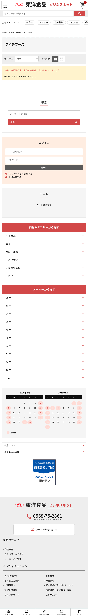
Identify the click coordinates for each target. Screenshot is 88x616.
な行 (8, 329)
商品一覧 (8, 549)
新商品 (29, 22)
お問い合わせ (61, 612)
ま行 (8, 346)
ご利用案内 (9, 585)
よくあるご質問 (11, 451)
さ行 (8, 314)
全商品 (5, 32)
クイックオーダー (13, 594)
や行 (8, 353)
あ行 (30, 32)
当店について (10, 445)
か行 (8, 306)
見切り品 (74, 22)
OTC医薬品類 (13, 268)
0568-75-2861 (47, 515)
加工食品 (11, 236)
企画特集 (59, 22)
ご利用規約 (51, 594)
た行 (8, 321)
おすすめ (43, 22)
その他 (9, 276)
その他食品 (12, 260)
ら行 (8, 361)
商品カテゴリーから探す (44, 227)
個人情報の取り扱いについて (60, 585)
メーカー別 (26, 612)
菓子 (8, 244)
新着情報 (50, 580)
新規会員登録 (10, 589)
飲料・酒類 (12, 252)
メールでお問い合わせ (44, 529)
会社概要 (50, 575)
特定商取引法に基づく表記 (58, 589)
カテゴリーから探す (14, 554)
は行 (8, 337)
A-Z (8, 377)
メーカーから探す (18, 32)
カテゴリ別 (9, 612)
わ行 (8, 369)
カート (79, 612)
